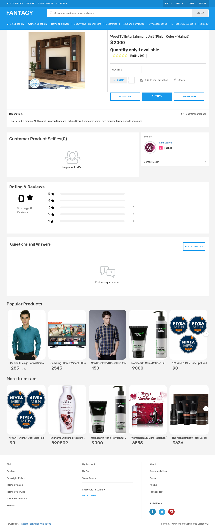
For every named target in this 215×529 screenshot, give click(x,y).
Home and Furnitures (133, 24)
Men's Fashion (16, 24)
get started (89, 495)
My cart (86, 471)
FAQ (9, 464)
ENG (168, 3)
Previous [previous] (10, 336)
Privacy (11, 505)
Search (200, 13)
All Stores (61, 3)
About (152, 464)
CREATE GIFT (189, 96)
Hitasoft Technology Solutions (35, 523)
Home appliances (60, 24)
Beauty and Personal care (87, 24)
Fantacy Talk (156, 491)
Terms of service (16, 491)
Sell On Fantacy (15, 3)
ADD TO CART (125, 96)
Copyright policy (16, 478)
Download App (45, 3)
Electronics (111, 24)
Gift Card (30, 3)
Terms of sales (15, 485)
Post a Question (194, 246)
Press (152, 478)
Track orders (89, 478)
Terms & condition (17, 498)
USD (179, 3)
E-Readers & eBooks (182, 24)
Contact (11, 471)
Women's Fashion (37, 24)
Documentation (158, 471)
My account (88, 464)
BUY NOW (157, 96)
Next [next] (206, 336)
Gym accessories (158, 24)
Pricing (153, 485)
